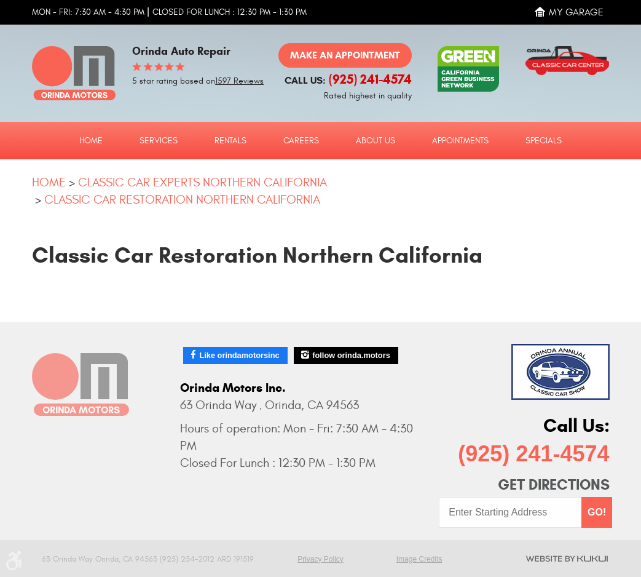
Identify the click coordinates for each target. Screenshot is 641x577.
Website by (567, 558)
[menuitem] (91, 140)
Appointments (460, 141)
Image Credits (419, 559)
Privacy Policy (320, 559)
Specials (543, 141)
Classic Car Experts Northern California (202, 182)
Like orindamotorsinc (239, 355)
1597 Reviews (239, 81)
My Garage (576, 12)
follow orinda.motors (351, 355)
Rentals (230, 141)
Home (91, 141)
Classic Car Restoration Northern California (182, 200)
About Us (375, 141)
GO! (597, 512)
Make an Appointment (345, 55)
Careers (301, 141)
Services (159, 141)
